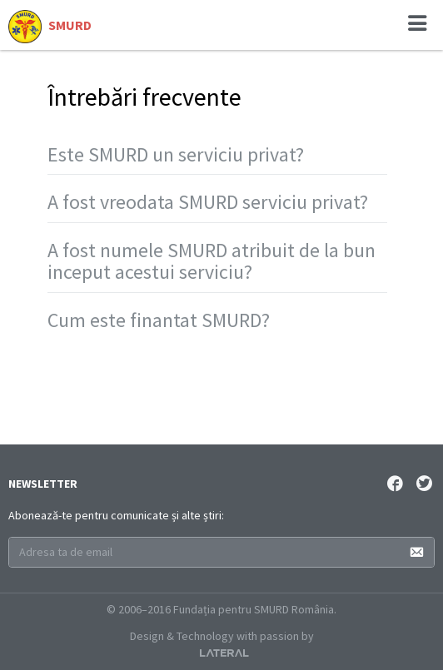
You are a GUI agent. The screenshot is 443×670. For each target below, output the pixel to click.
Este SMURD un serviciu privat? (175, 154)
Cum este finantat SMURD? (158, 320)
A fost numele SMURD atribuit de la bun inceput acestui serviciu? (211, 261)
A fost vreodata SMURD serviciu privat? (207, 202)
